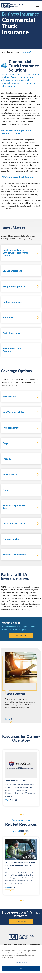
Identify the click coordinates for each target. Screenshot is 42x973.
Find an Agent (6, 944)
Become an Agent (20, 944)
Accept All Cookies (21, 969)
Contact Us (21, 921)
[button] (21, 814)
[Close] (39, 949)
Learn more (21, 635)
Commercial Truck (28, 52)
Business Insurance (13, 52)
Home (3, 52)
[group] (21, 778)
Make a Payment (34, 944)
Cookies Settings (21, 962)
